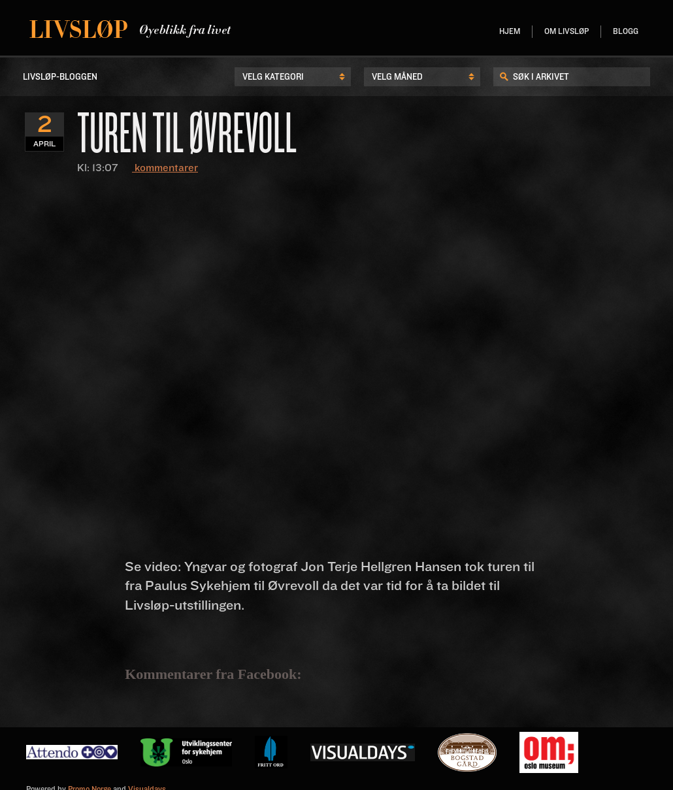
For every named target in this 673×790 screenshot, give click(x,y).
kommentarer (165, 168)
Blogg (625, 31)
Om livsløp (566, 31)
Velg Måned (397, 77)
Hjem (509, 31)
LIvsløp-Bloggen (60, 77)
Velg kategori (273, 77)
